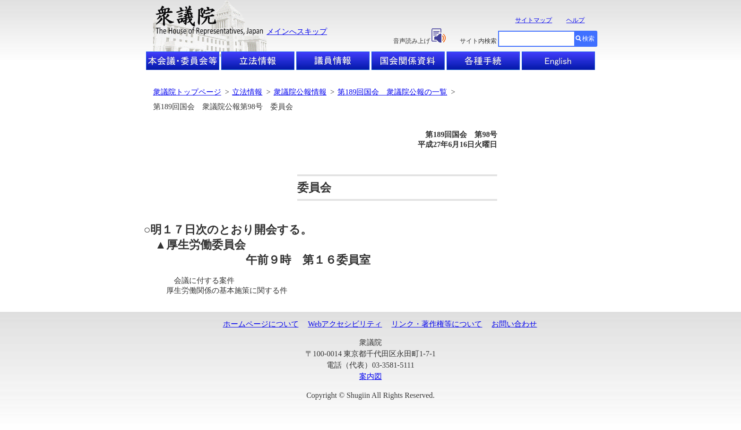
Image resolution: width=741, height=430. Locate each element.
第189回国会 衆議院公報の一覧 (392, 92)
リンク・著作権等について (436, 324)
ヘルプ (575, 20)
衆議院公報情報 (300, 92)
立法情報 (247, 92)
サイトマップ (533, 20)
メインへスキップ (297, 31)
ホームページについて (261, 324)
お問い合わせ (514, 324)
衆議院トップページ (187, 92)
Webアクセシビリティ (345, 324)
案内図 (370, 376)
